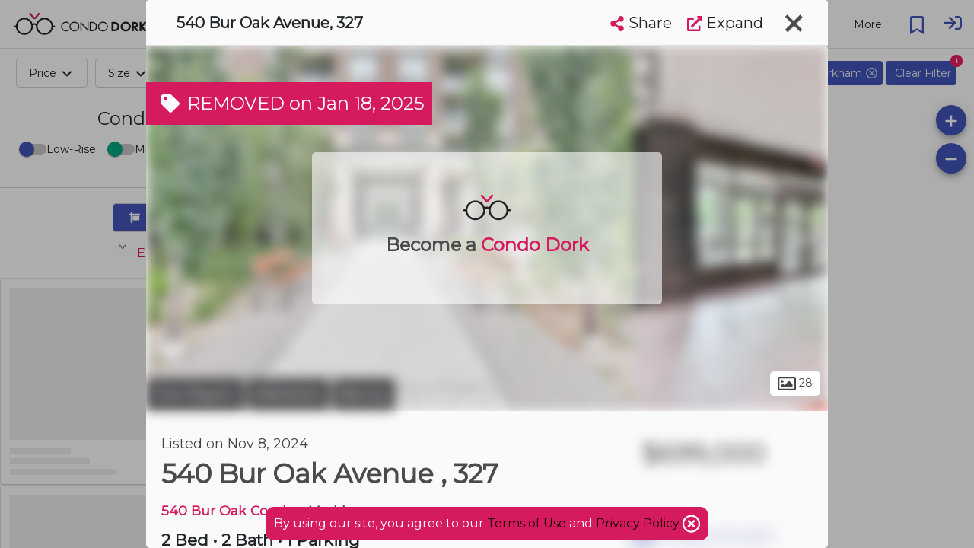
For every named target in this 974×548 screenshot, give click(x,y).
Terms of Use (526, 523)
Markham (288, 394)
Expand (725, 23)
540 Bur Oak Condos (231, 510)
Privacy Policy (639, 523)
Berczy (364, 394)
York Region (195, 394)
